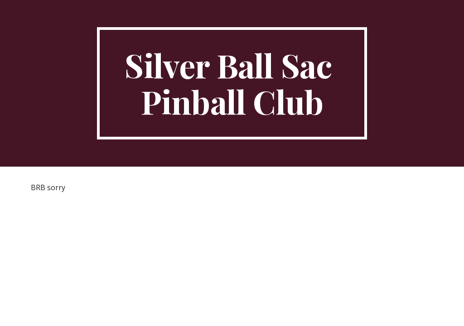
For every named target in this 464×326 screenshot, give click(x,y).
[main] (232, 83)
